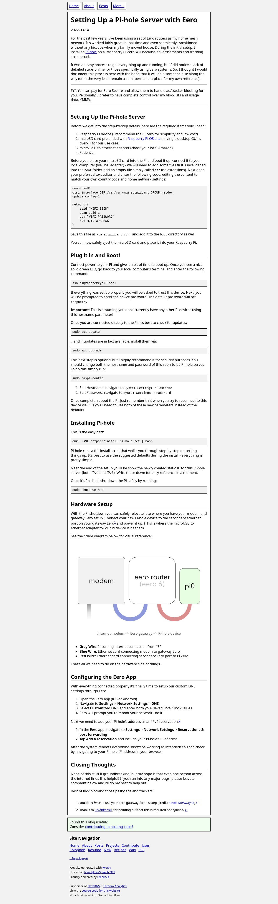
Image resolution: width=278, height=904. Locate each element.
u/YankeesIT (104, 810)
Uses (146, 845)
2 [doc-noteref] (179, 720)
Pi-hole (91, 52)
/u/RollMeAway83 (181, 802)
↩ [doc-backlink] (197, 802)
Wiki (132, 849)
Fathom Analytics (115, 885)
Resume (94, 849)
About (89, 5)
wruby (107, 867)
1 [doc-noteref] (115, 522)
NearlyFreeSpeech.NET (99, 872)
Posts (103, 5)
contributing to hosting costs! (109, 826)
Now (107, 849)
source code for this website (101, 890)
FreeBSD (103, 876)
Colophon (77, 849)
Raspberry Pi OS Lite (144, 138)
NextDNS (94, 885)
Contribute (130, 845)
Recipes (120, 849)
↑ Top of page (79, 858)
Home (74, 5)
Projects (112, 845)
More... (118, 5)
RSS (141, 849)
